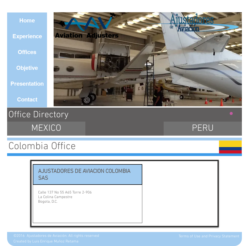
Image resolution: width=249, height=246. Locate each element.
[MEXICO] (46, 129)
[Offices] (27, 52)
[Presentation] (27, 84)
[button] (148, 59)
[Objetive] (27, 68)
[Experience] (27, 36)
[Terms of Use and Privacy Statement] (209, 236)
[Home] (27, 20)
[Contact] (27, 99)
